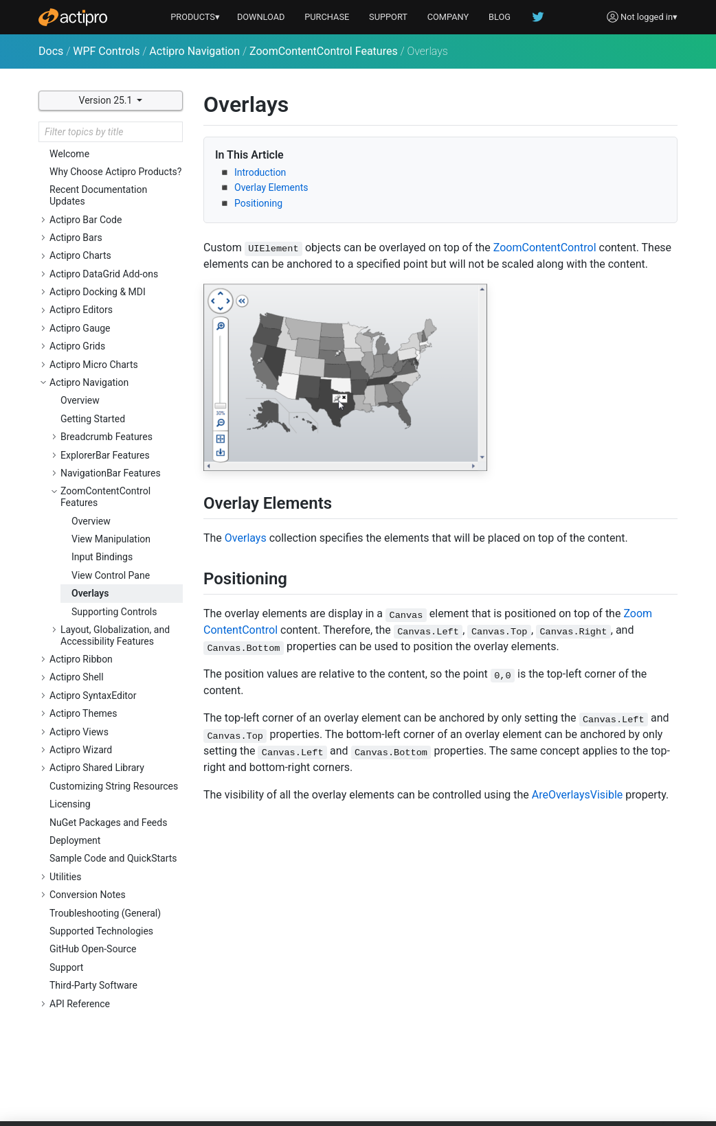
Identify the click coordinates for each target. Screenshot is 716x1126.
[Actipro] (72, 17)
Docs (50, 51)
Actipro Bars (75, 237)
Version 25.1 (107, 100)
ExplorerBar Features (105, 455)
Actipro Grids (77, 346)
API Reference (79, 1003)
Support (66, 967)
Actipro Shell (76, 676)
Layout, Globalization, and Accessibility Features (115, 635)
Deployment (74, 840)
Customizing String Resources (113, 786)
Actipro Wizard (80, 749)
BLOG (500, 17)
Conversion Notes (87, 894)
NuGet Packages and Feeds (108, 822)
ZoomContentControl (544, 247)
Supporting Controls (114, 611)
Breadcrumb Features (106, 436)
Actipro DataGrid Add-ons (103, 273)
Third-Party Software (93, 985)
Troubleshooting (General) (105, 913)
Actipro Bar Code (85, 219)
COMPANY (448, 17)
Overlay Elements (271, 187)
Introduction (260, 172)
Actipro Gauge (80, 328)
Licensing (70, 803)
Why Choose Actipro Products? (115, 171)
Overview (80, 400)
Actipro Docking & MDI (97, 291)
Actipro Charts (80, 255)
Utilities (65, 876)
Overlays (90, 593)
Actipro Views (79, 731)
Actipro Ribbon (81, 659)
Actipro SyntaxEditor (93, 695)
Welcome (69, 153)
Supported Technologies (101, 931)
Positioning (258, 203)
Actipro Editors (81, 309)
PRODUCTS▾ (195, 17)
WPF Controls (106, 51)
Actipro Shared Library (96, 767)
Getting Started (92, 418)
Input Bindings (102, 556)
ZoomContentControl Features (323, 51)
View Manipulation (110, 538)
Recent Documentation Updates (98, 195)
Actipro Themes (83, 713)
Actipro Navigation (194, 51)
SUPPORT (388, 17)
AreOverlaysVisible (577, 794)
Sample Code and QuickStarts (113, 858)
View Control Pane (110, 575)
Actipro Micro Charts (93, 364)
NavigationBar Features (110, 473)
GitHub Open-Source (92, 948)
